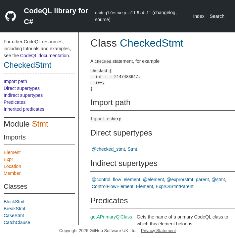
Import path (15, 81)
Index (198, 16)
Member (12, 173)
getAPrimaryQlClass (111, 216)
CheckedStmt (27, 64)
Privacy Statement (158, 230)
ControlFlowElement (112, 186)
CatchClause (17, 222)
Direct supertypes (22, 88)
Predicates (14, 102)
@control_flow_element (116, 179)
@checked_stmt (108, 149)
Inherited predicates (24, 109)
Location (12, 166)
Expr (8, 159)
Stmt (40, 123)
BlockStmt (14, 201)
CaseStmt (14, 215)
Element (12, 152)
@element (153, 179)
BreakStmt (14, 208)
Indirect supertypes (23, 95)
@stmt (218, 179)
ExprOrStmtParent (174, 186)
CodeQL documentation (44, 55)
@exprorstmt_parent (187, 179)
